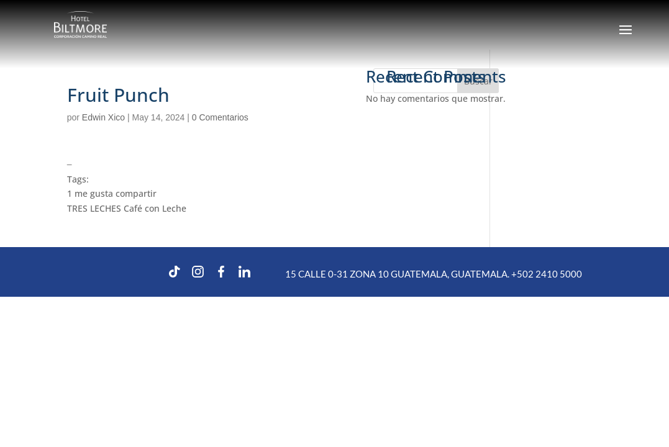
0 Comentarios (220, 117)
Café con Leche (155, 208)
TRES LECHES (94, 208)
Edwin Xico (103, 117)
